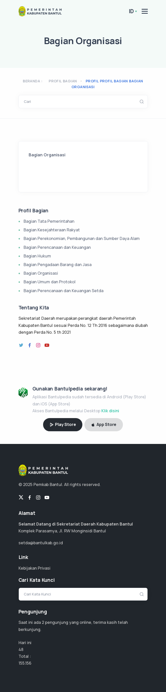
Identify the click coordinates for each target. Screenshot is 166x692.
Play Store (63, 424)
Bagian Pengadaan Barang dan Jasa (57, 264)
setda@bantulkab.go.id (41, 543)
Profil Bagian (63, 81)
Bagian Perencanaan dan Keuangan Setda (63, 290)
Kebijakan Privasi (34, 568)
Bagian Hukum (37, 256)
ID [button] (131, 11)
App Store (103, 424)
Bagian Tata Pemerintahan (49, 221)
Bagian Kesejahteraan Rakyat (52, 230)
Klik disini (110, 411)
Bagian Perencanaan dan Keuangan (57, 247)
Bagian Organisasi (41, 273)
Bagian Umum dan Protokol (50, 282)
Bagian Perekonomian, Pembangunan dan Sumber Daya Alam (82, 238)
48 (21, 649)
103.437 (26, 663)
